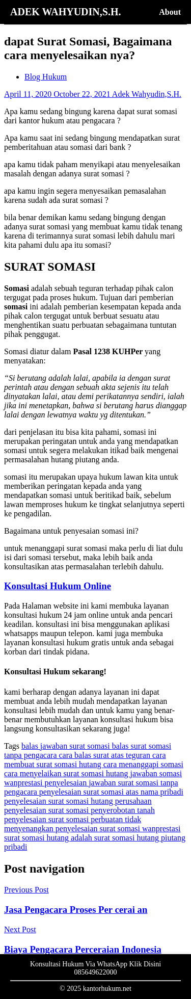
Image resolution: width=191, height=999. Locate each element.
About (170, 12)
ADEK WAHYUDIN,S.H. (65, 11)
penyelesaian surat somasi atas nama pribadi (111, 791)
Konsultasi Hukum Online (57, 586)
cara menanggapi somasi (143, 764)
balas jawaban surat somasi (66, 746)
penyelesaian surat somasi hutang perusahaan (78, 801)
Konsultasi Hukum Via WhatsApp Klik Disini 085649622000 (95, 968)
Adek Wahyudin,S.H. (146, 94)
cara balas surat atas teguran (105, 755)
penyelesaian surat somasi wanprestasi (118, 828)
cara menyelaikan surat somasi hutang (67, 773)
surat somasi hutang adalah (49, 837)
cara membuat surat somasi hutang (85, 760)
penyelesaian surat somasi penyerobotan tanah (79, 810)
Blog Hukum (45, 76)
